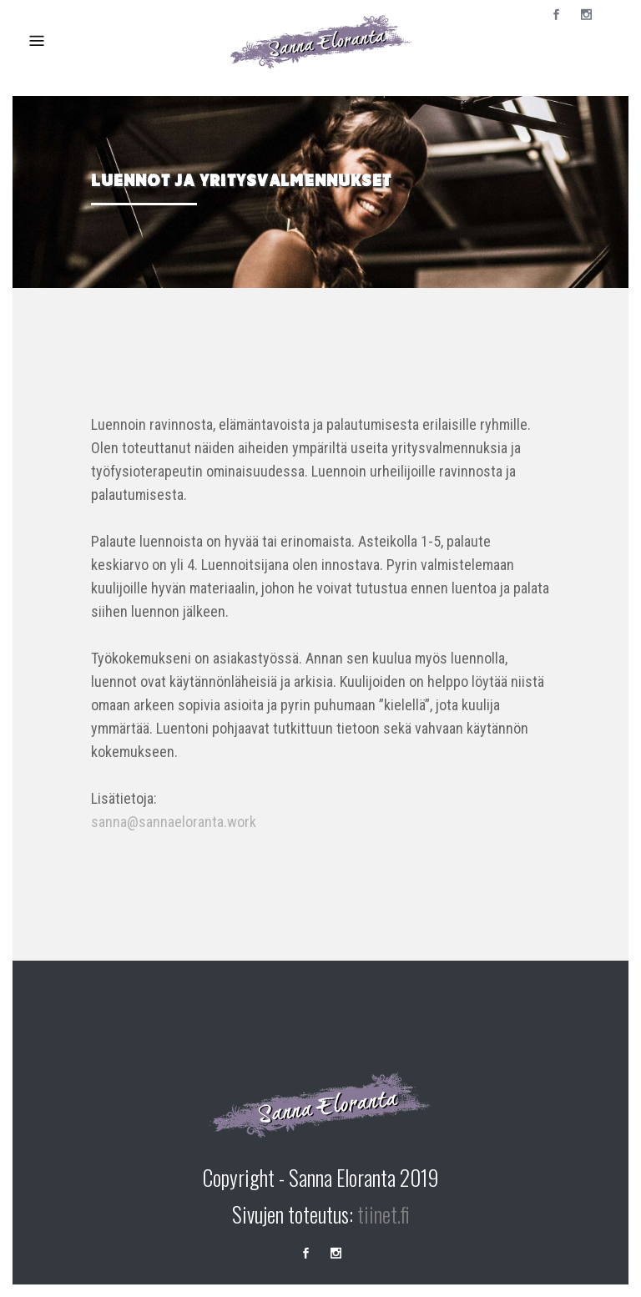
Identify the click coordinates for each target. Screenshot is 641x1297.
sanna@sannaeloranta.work (173, 821)
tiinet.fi (383, 1214)
